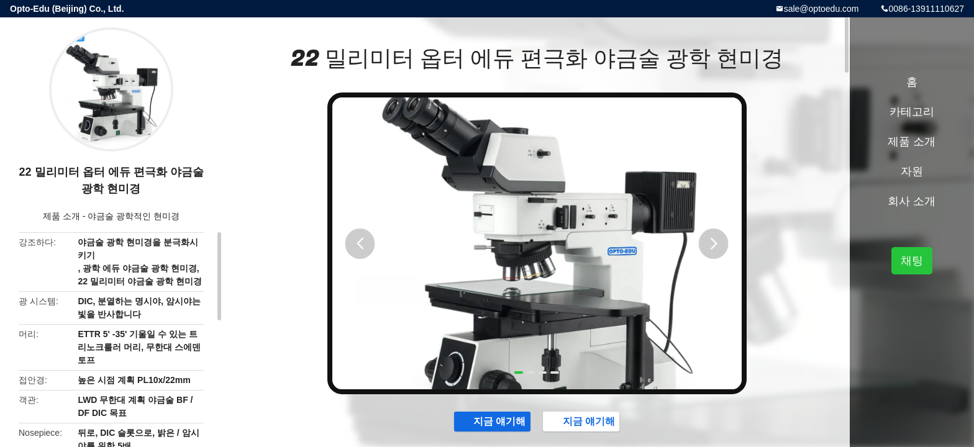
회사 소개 (911, 201)
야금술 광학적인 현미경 (134, 216)
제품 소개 (61, 216)
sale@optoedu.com (821, 9)
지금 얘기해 (469, 426)
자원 (912, 171)
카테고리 (912, 112)
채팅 (912, 261)
